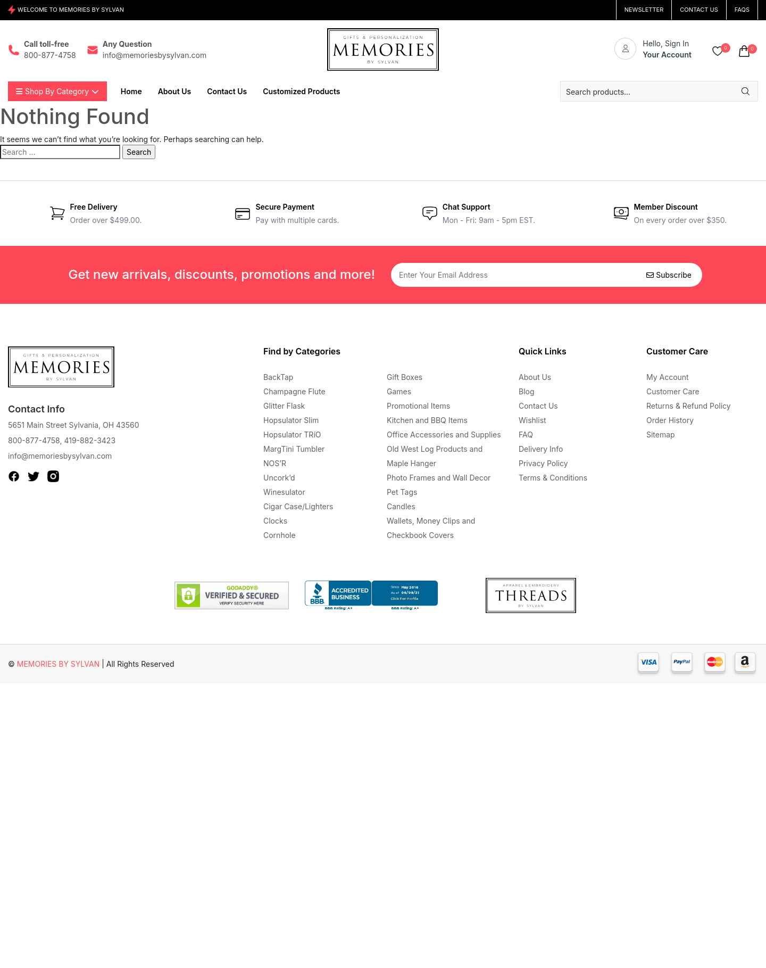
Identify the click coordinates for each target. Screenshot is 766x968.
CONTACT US (699, 9)
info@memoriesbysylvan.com (60, 455)
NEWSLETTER (644, 9)
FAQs (742, 9)
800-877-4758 (34, 440)
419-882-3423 (89, 440)
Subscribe (669, 274)
